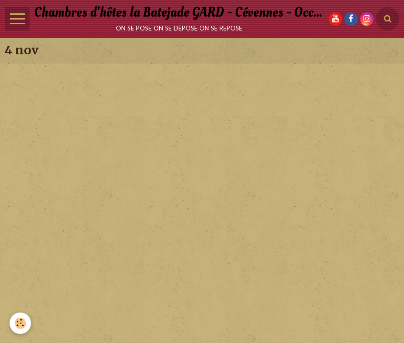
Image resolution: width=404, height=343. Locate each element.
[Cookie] (20, 323)
